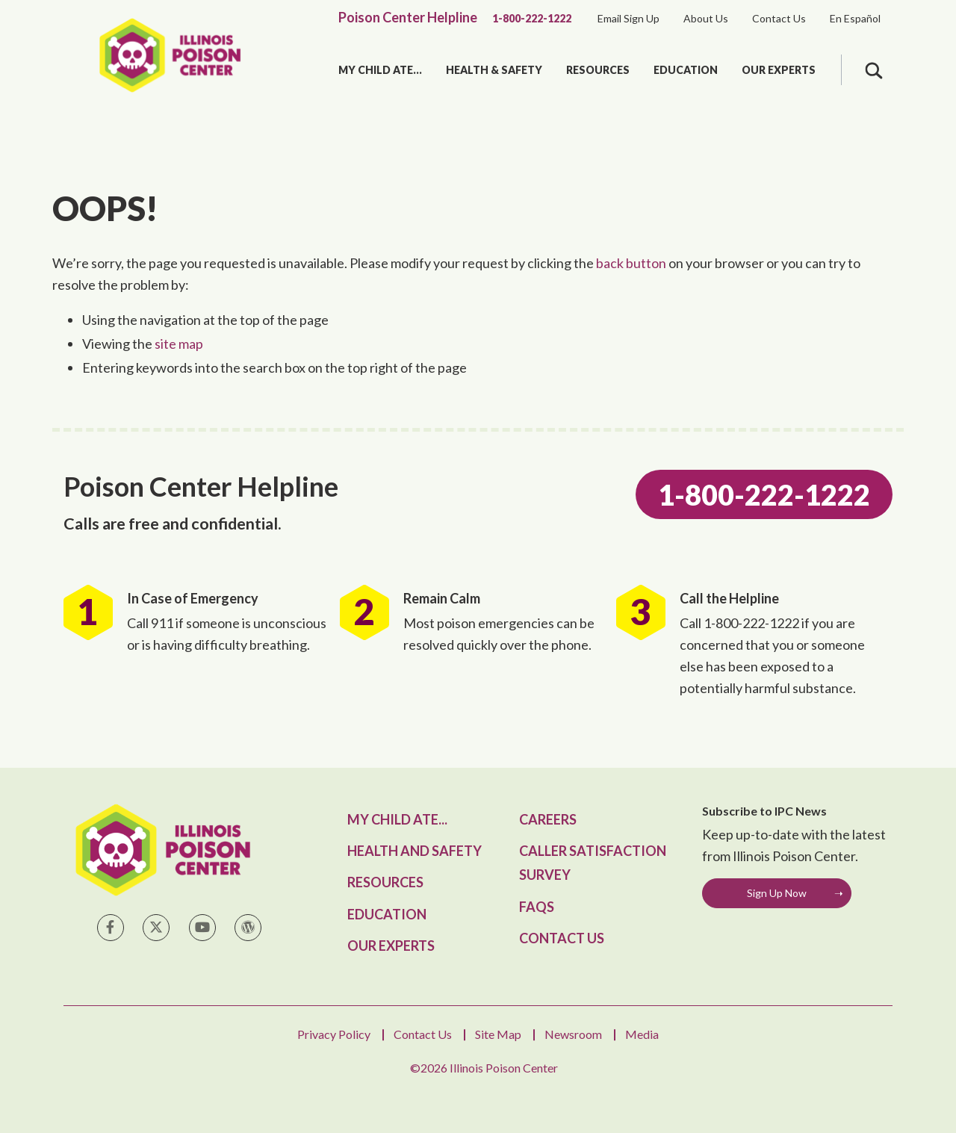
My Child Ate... (380, 69)
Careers (548, 819)
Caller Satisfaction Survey (592, 862)
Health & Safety (494, 69)
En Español (855, 18)
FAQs (536, 906)
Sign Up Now (777, 893)
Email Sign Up (628, 18)
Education (686, 69)
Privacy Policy (333, 1034)
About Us (705, 18)
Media (642, 1034)
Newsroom (573, 1034)
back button (631, 263)
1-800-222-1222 (531, 18)
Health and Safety (414, 850)
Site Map (498, 1034)
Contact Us (779, 18)
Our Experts (779, 69)
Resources (598, 69)
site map (179, 343)
